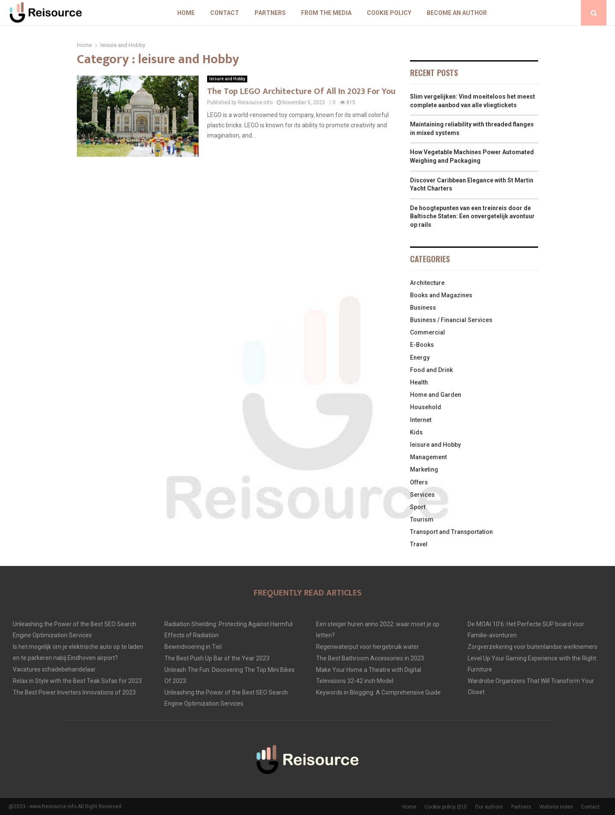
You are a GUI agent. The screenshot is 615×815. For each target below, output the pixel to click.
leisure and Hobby (227, 78)
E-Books (422, 344)
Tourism (421, 519)
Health (419, 382)
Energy (420, 357)
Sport (417, 507)
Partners (270, 12)
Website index (556, 807)
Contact (224, 12)
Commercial (427, 332)
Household (425, 407)
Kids (416, 432)
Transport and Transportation (451, 531)
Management (428, 457)
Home (186, 12)
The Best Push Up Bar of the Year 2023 (216, 658)
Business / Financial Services (451, 320)
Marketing (424, 469)
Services (422, 494)
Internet (420, 419)
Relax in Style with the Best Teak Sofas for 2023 (77, 680)
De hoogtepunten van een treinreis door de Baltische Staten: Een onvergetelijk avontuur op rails (472, 216)
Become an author (457, 12)
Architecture (427, 282)
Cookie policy (389, 12)
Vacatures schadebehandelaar (54, 669)
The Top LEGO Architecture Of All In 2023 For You (301, 91)
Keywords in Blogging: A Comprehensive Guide (378, 692)
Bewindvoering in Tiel (193, 646)
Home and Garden (435, 394)
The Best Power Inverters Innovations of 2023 (74, 692)
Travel (419, 544)
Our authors (489, 807)
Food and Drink (431, 369)
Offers (419, 482)
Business (423, 307)
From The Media (326, 12)
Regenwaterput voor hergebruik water (367, 646)
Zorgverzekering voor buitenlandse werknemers (532, 646)
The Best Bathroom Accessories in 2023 (370, 658)
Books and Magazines (441, 295)
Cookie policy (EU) (446, 807)
